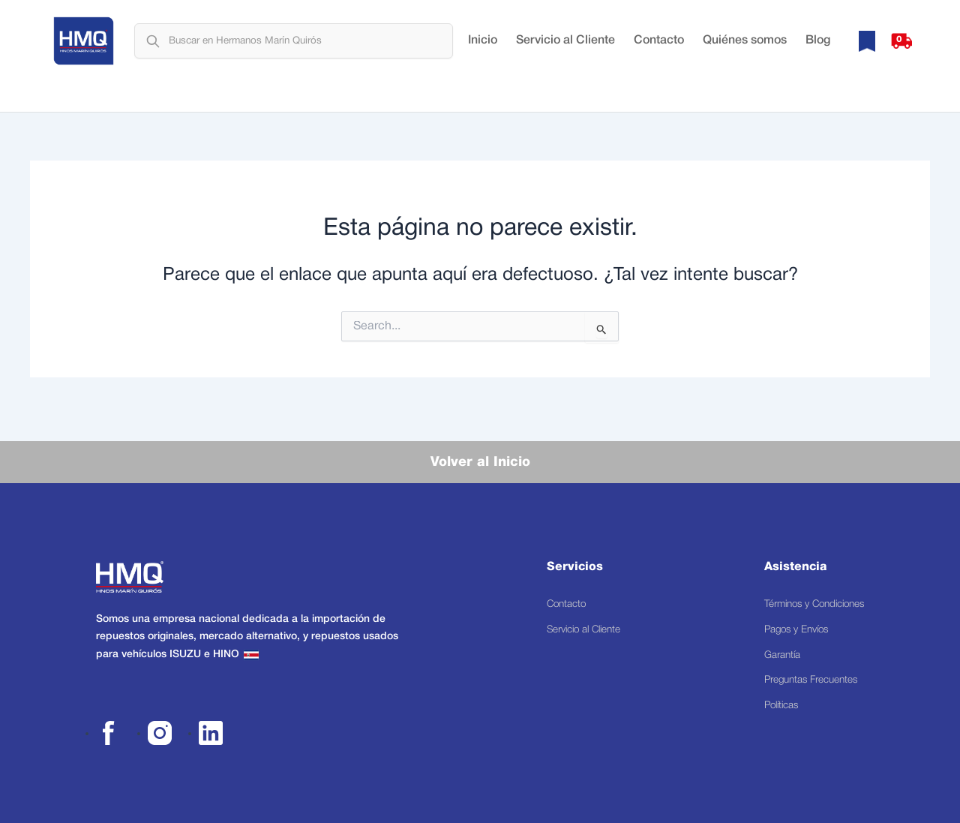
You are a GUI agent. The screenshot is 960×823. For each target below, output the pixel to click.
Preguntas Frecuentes (804, 675)
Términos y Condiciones (809, 590)
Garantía (773, 647)
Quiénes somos (745, 49)
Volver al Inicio (480, 446)
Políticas (773, 704)
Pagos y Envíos (789, 618)
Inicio (482, 49)
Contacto (659, 49)
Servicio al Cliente (565, 49)
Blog (818, 49)
